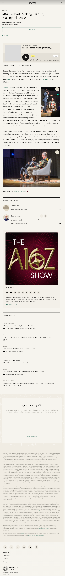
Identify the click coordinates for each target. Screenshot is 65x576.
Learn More (11, 304)
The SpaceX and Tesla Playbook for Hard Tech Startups (22, 326)
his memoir (47, 79)
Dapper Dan (7, 87)
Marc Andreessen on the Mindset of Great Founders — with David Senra (27, 337)
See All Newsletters (32, 436)
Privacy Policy (6, 555)
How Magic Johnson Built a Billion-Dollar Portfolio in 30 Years (23, 372)
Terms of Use (6, 552)
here (9, 79)
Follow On (9, 287)
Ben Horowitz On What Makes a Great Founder (19, 349)
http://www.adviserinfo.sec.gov (36, 535)
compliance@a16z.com (43, 528)
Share (5, 35)
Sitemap (5, 562)
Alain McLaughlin (19, 191)
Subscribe (32, 29)
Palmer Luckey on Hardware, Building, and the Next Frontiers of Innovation (28, 383)
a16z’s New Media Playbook (12, 360)
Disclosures (6, 558)
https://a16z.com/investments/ (41, 511)
